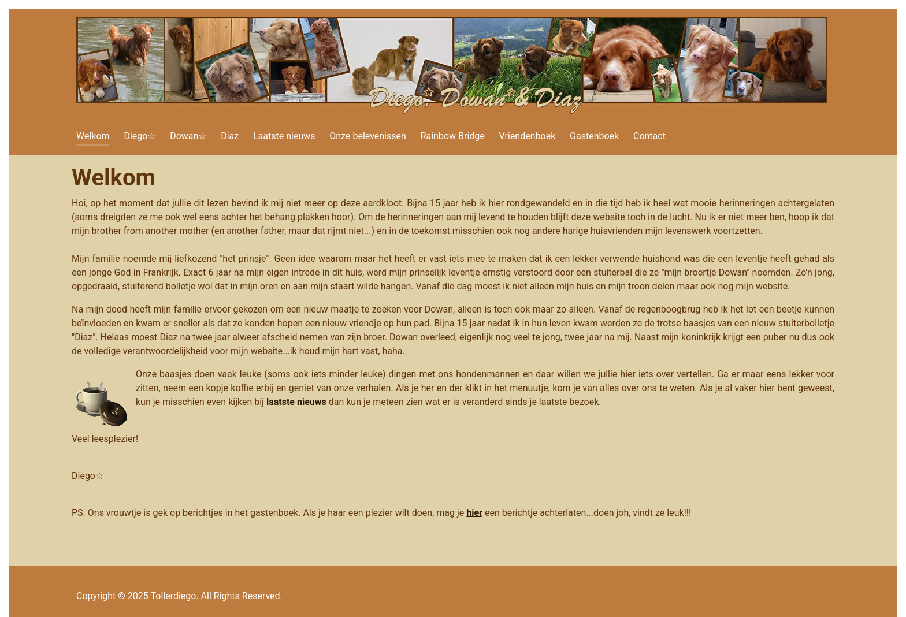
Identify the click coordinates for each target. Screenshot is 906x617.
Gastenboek (594, 136)
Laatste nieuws (284, 136)
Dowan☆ (188, 136)
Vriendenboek (527, 136)
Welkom (93, 136)
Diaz (230, 136)
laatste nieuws (296, 401)
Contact (649, 136)
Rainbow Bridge (453, 136)
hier (474, 512)
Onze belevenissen (367, 136)
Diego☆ (139, 136)
